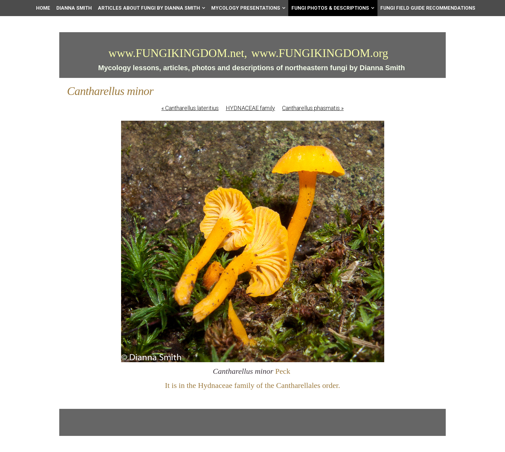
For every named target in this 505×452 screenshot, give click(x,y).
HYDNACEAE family (250, 108)
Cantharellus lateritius (190, 108)
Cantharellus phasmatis (313, 108)
